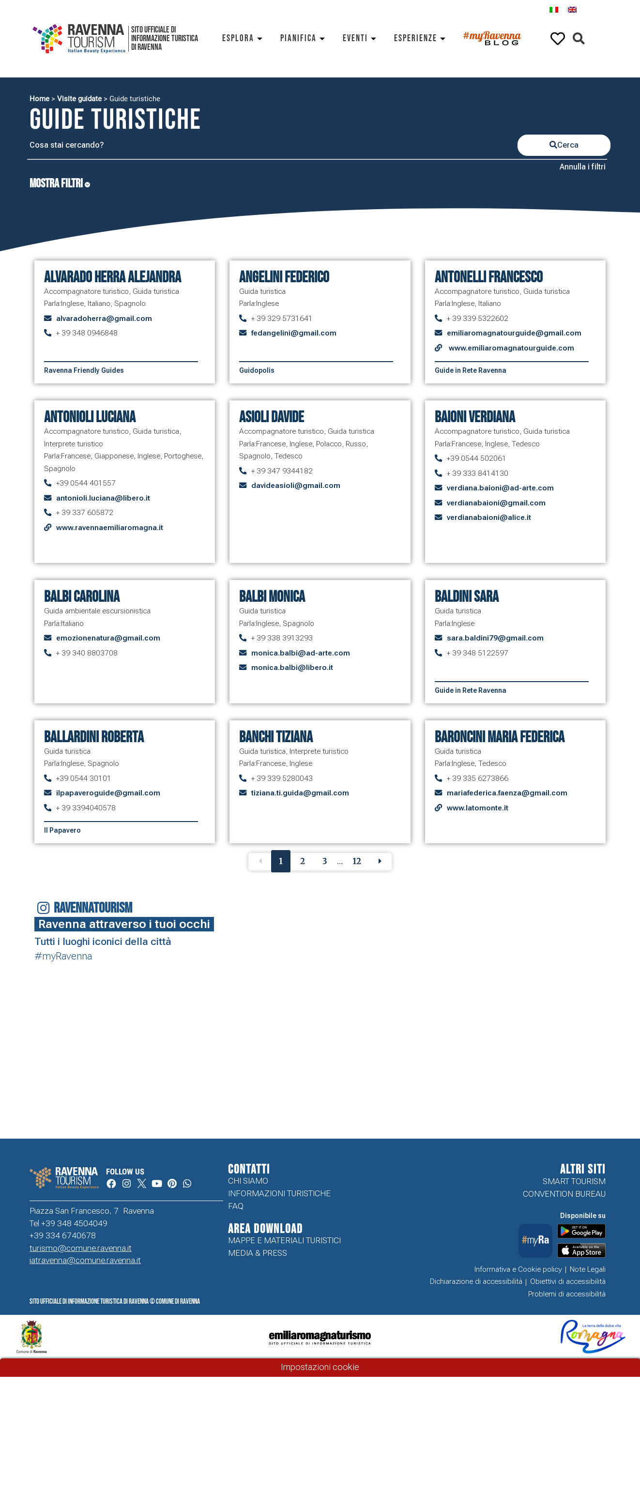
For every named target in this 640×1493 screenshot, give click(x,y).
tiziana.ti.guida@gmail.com (300, 793)
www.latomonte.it (477, 808)
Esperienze (421, 38)
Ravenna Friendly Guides (84, 370)
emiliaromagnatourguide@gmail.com (514, 333)
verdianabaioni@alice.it (489, 517)
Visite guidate (79, 98)
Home (39, 98)
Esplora (244, 38)
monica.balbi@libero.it (292, 667)
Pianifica (304, 38)
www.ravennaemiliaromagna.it (109, 527)
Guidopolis (256, 370)
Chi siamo (248, 1181)
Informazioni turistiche (279, 1194)
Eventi (361, 38)
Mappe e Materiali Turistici (284, 1241)
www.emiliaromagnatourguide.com (510, 348)
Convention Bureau (564, 1194)
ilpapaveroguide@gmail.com (108, 793)
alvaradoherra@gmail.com (104, 318)
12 (356, 861)
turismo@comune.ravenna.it (81, 1248)
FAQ (236, 1206)
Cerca (564, 145)
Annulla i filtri (583, 166)
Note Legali (588, 1269)
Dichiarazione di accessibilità (476, 1282)
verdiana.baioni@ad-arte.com (500, 488)
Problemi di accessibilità (567, 1294)
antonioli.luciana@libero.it (103, 498)
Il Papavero (62, 830)
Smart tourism (574, 1181)
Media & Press (257, 1254)
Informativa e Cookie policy (518, 1269)
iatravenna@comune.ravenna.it (85, 1260)
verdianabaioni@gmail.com (496, 503)
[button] (579, 39)
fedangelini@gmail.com (293, 333)
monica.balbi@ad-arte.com (300, 653)
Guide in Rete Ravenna (470, 370)
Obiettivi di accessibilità (568, 1282)
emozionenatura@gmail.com (108, 638)
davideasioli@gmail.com (295, 485)
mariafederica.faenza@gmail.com (507, 793)
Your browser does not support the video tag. (85, 1015)
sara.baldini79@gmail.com (495, 638)
